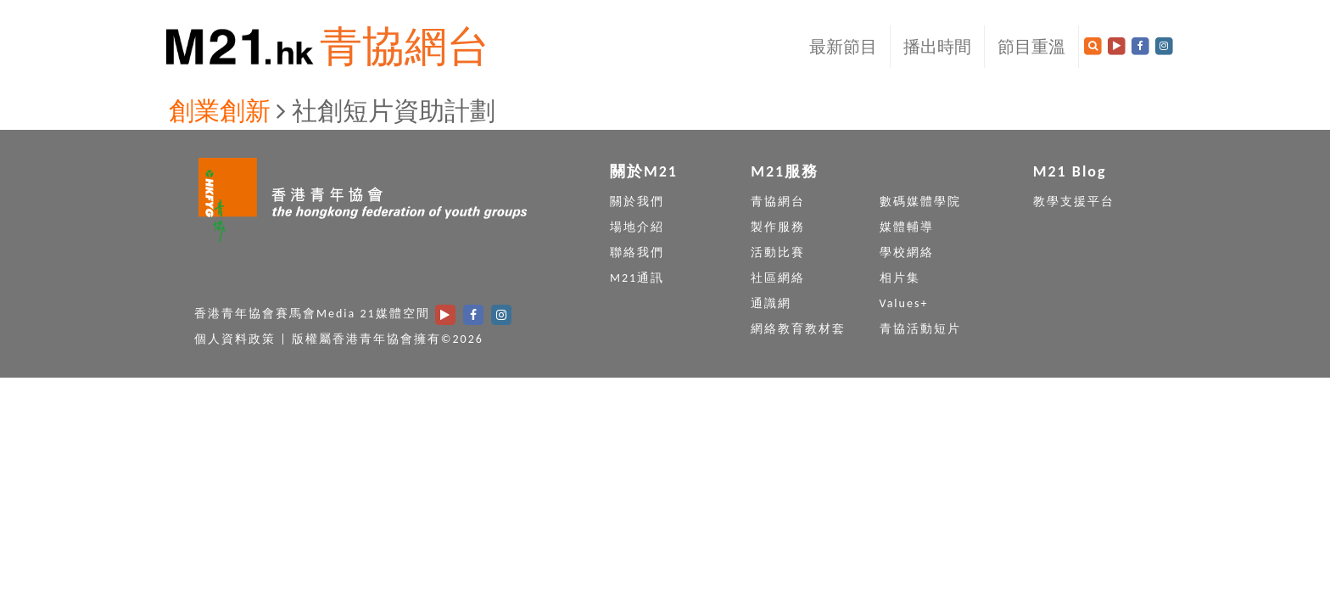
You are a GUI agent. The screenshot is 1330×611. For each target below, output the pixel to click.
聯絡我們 (637, 252)
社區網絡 (778, 278)
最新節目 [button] (843, 46)
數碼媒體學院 (920, 201)
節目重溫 (1031, 46)
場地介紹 (637, 227)
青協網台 (404, 46)
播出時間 (937, 46)
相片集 (900, 278)
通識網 (771, 303)
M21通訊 (637, 278)
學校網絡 (907, 252)
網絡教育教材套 (798, 329)
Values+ (904, 303)
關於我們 (637, 201)
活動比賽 (778, 252)
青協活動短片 (920, 329)
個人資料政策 (235, 339)
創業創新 (220, 110)
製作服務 (778, 227)
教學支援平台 (1074, 201)
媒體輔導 (907, 227)
